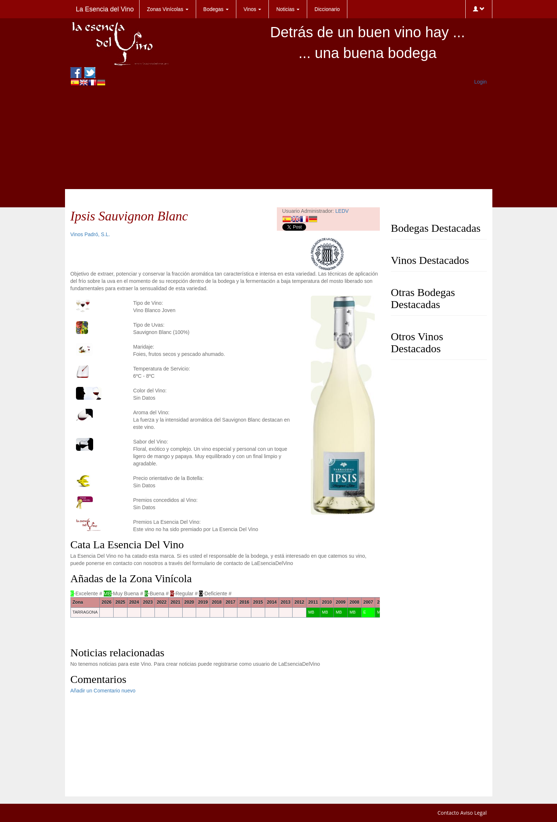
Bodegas (216, 9)
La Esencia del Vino (105, 9)
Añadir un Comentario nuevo (103, 691)
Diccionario (327, 9)
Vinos (253, 9)
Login (480, 82)
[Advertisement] (278, 138)
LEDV (342, 211)
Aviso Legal (473, 812)
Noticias (288, 9)
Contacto (448, 812)
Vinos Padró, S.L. (90, 234)
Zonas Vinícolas (167, 9)
